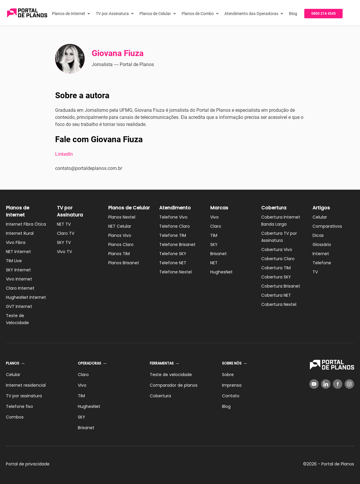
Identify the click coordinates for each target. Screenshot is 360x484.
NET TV (64, 224)
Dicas (318, 235)
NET (214, 263)
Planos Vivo (119, 235)
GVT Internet (19, 306)
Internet (321, 254)
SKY (214, 244)
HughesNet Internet (26, 297)
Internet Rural (20, 233)
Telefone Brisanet (177, 244)
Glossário (322, 244)
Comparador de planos (174, 385)
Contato (230, 396)
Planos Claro (121, 244)
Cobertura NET (276, 295)
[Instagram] (349, 384)
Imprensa (231, 385)
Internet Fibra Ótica (26, 224)
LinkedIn (64, 154)
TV (315, 272)
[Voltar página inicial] (27, 13)
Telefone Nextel (175, 272)
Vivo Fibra (15, 242)
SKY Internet (18, 270)
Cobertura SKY (276, 277)
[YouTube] (314, 384)
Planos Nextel (121, 217)
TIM (213, 235)
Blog (293, 13)
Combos (15, 417)
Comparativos (327, 226)
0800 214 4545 (323, 14)
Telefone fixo (19, 406)
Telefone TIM (172, 235)
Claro (215, 226)
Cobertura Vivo (276, 249)
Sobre (228, 375)
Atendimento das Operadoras (251, 13)
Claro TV (65, 233)
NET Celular (119, 226)
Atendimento (175, 207)
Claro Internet (20, 288)
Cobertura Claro (278, 259)
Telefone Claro (174, 226)
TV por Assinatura (112, 13)
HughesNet (221, 272)
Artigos (321, 207)
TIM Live (14, 261)
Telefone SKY (172, 254)
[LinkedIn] (326, 384)
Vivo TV (64, 252)
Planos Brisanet (123, 263)
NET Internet (18, 252)
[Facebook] (337, 384)
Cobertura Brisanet (280, 286)
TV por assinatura (24, 396)
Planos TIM (119, 254)
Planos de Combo (198, 13)
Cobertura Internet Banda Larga (280, 220)
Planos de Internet (68, 13)
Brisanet (218, 254)
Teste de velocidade (171, 375)
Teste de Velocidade (17, 319)
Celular (320, 217)
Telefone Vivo (173, 217)
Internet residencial (26, 385)
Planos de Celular (155, 13)
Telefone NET (172, 263)
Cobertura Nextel (278, 304)
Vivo (214, 217)
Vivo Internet (19, 279)
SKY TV (64, 242)
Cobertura (273, 207)
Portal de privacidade (28, 464)
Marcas (219, 207)
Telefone (322, 263)
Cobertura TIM (276, 268)
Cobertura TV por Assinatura (279, 236)
